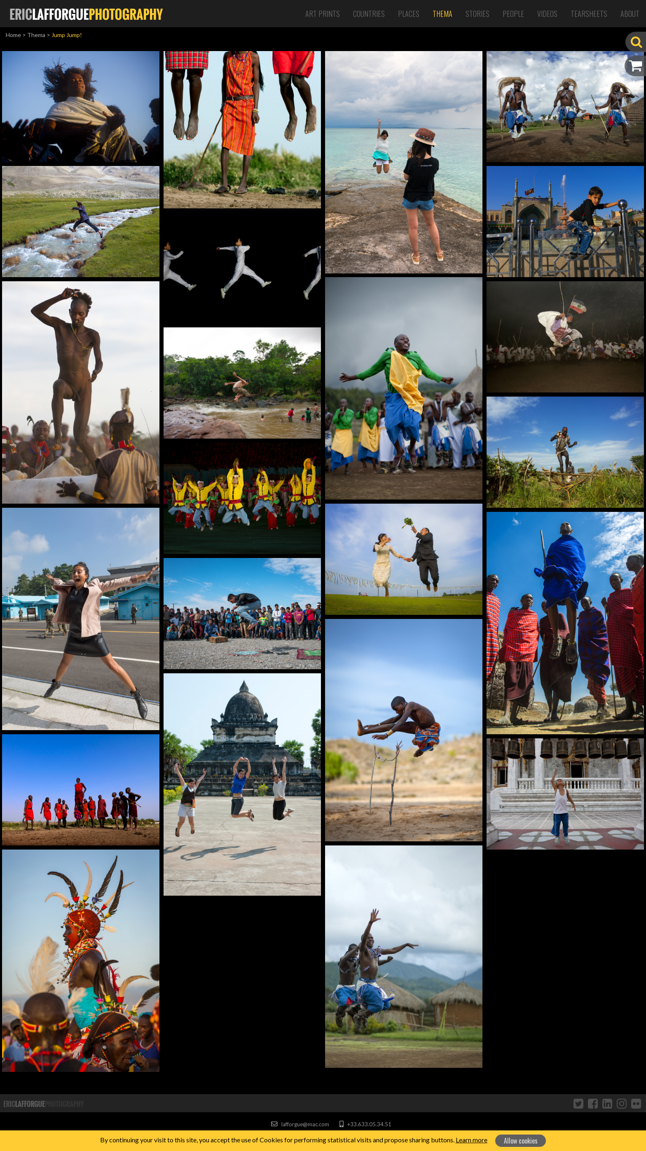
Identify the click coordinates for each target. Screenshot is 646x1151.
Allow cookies (521, 1141)
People (513, 13)
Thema (442, 13)
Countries (369, 13)
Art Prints (322, 13)
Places (408, 13)
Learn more (471, 1140)
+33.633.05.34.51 (365, 1124)
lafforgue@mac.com (300, 1124)
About (629, 13)
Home (13, 34)
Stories (477, 13)
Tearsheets (589, 13)
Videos (547, 13)
